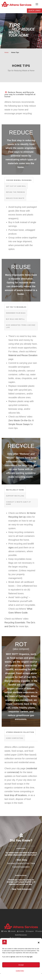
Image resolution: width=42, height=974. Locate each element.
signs (11, 547)
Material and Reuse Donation (22, 355)
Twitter (4, 931)
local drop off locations (15, 795)
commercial (12, 772)
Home (6, 52)
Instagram (30, 931)
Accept (21, 965)
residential (32, 768)
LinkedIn (12, 931)
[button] (39, 942)
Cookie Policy (20, 971)
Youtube (20, 931)
